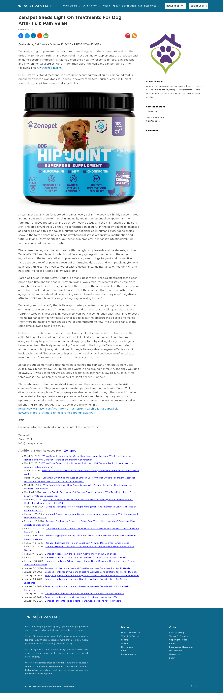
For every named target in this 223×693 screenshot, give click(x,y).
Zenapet (70, 451)
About (116, 6)
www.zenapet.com (49, 68)
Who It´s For (90, 6)
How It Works (69, 6)
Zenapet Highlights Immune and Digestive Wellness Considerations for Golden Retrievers (92, 576)
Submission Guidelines (181, 647)
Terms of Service (178, 636)
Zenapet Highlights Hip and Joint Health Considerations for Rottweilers (83, 601)
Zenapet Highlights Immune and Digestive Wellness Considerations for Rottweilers (88, 568)
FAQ (140, 6)
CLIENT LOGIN (199, 6)
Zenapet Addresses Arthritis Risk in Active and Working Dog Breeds (81, 554)
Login (172, 658)
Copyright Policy (178, 640)
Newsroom (175, 654)
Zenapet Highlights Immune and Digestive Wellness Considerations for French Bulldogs (91, 572)
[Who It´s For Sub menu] (99, 6)
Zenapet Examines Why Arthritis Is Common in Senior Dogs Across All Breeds (86, 557)
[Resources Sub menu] (158, 6)
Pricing (107, 6)
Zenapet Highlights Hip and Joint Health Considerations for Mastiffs (81, 597)
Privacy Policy (176, 633)
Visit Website (153, 121)
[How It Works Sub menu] (79, 6)
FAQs (172, 643)
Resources (150, 6)
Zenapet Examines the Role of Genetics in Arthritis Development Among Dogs (87, 543)
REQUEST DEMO (175, 6)
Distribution (129, 6)
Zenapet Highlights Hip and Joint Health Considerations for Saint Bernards (84, 594)
